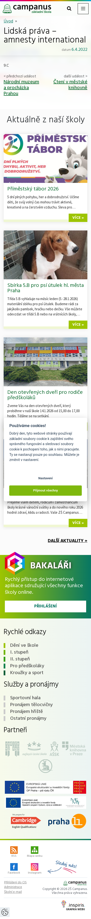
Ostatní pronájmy (28, 718)
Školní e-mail (13, 892)
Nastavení (45, 478)
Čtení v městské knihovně (70, 85)
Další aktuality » (67, 541)
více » (78, 218)
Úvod (8, 21)
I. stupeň (19, 652)
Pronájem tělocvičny (31, 704)
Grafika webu (73, 906)
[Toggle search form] (69, 8)
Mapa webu (34, 852)
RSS (14, 852)
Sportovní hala (25, 698)
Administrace (13, 887)
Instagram (34, 869)
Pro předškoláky (27, 666)
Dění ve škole (24, 645)
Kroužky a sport (26, 672)
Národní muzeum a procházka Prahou (21, 88)
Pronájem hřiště (26, 711)
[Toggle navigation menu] (83, 8)
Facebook (14, 869)
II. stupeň (20, 659)
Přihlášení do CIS (15, 882)
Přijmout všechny (45, 490)
